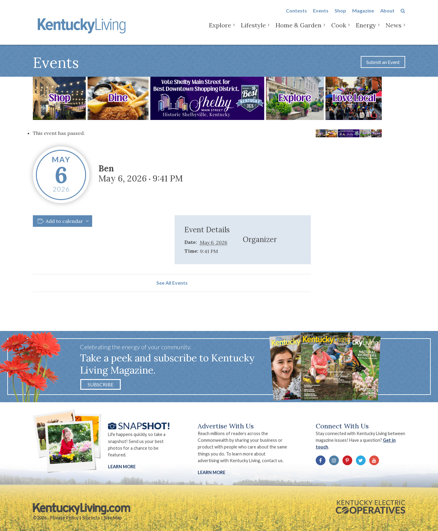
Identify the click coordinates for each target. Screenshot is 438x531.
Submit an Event (383, 62)
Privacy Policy (64, 517)
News (393, 30)
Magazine (363, 16)
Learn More (122, 466)
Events (320, 16)
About (387, 16)
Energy (366, 30)
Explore (220, 30)
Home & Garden (299, 30)
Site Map (113, 517)
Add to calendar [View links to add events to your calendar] (64, 221)
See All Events (172, 283)
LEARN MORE (211, 472)
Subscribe (100, 384)
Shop (340, 16)
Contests (296, 16)
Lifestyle (253, 30)
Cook (338, 30)
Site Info (91, 517)
